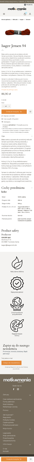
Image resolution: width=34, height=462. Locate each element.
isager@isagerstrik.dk (9, 245)
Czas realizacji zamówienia (12, 399)
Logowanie (7, 433)
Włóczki (15, 19)
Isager (22, 19)
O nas (5, 449)
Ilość (2, 103)
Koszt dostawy (8, 404)
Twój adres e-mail (6, 358)
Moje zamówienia (9, 435)
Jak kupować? (8, 415)
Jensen (28, 19)
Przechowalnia (8, 438)
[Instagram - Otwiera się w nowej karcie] (18, 389)
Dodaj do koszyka (13, 112)
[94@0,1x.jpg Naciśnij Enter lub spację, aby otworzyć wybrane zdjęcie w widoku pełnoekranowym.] (17, 32)
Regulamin (7, 417)
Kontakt (6, 451)
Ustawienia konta (9, 441)
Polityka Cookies (9, 420)
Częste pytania (8, 422)
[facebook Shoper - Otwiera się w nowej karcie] (14, 389)
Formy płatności (9, 402)
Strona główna (5, 19)
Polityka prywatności (10, 425)
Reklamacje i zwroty (10, 407)
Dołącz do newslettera (11, 363)
